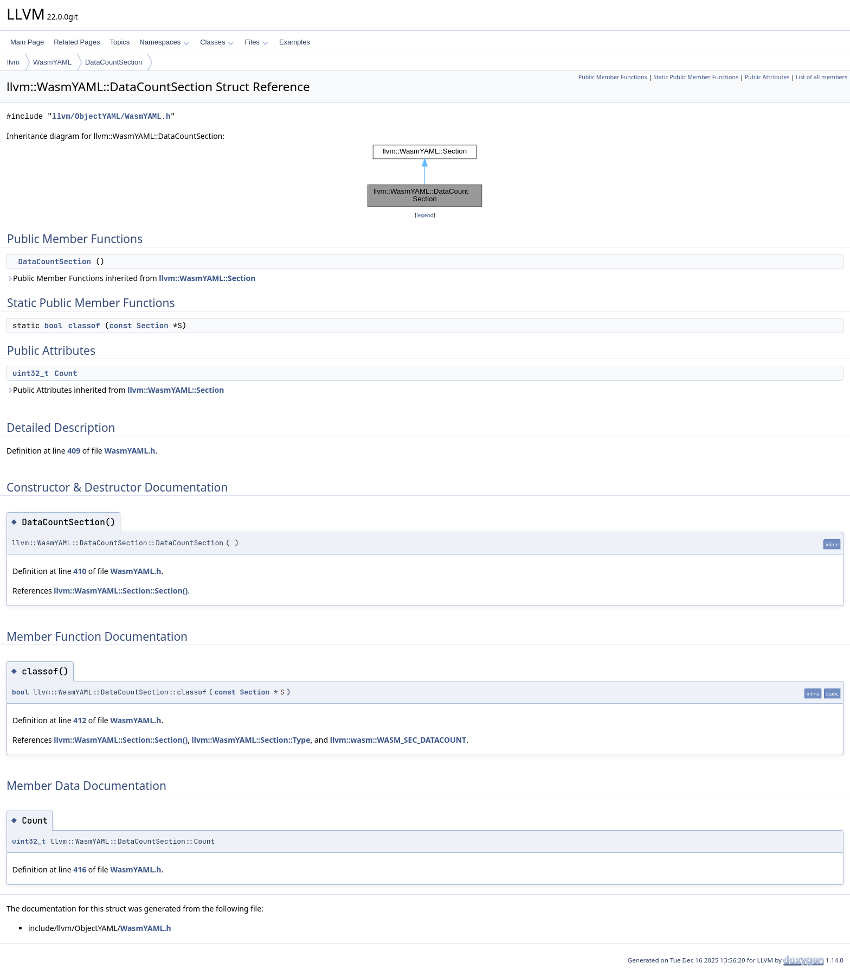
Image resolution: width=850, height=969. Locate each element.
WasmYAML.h (129, 450)
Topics (120, 42)
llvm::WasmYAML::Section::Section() (121, 590)
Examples (294, 42)
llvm (13, 62)
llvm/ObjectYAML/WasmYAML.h (111, 116)
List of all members (821, 77)
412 (79, 720)
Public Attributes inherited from (115, 390)
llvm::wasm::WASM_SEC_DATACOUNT (398, 740)
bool (53, 325)
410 (79, 571)
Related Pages (77, 42)
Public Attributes (767, 77)
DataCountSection (114, 62)
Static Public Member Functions (695, 77)
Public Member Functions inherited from (131, 278)
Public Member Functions (612, 77)
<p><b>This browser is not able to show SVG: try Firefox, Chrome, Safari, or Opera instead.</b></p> (425, 175)
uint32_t (30, 373)
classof (84, 325)
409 (73, 450)
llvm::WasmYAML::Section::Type (251, 740)
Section (153, 325)
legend (425, 215)
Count (66, 373)
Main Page (27, 42)
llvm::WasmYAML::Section (207, 278)
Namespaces (164, 42)
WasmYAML (52, 62)
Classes (217, 42)
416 (79, 869)
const (120, 325)
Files (256, 42)
